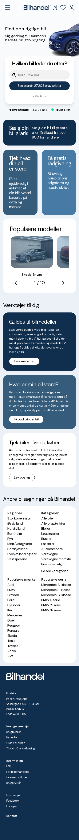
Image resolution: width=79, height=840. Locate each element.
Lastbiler (48, 544)
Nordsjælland (17, 549)
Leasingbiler (50, 533)
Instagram (12, 806)
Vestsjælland (17, 559)
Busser (46, 538)
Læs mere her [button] (24, 361)
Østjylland (15, 523)
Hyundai (13, 605)
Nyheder (11, 737)
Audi (10, 584)
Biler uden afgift (53, 564)
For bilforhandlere (17, 772)
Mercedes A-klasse (56, 584)
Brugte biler (13, 732)
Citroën (13, 595)
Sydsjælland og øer (22, 554)
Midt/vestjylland (19, 544)
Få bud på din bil (26, 419)
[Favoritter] (63, 7)
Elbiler (45, 528)
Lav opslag (22, 477)
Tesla (11, 640)
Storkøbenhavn (19, 518)
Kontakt (11, 816)
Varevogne (49, 554)
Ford (11, 600)
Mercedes (15, 615)
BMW (11, 590)
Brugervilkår (13, 783)
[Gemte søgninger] (55, 7)
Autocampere (52, 549)
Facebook (12, 800)
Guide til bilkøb (15, 743)
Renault (13, 630)
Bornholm (14, 533)
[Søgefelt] (42, 75)
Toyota (12, 646)
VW (10, 656)
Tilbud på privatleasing (20, 748)
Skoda (12, 635)
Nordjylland (16, 528)
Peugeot (13, 625)
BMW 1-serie (50, 600)
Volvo (11, 651)
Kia (9, 610)
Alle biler (47, 518)
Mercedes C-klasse (56, 595)
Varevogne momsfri (56, 559)
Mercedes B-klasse (56, 590)
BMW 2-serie (51, 605)
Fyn (10, 538)
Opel (11, 620)
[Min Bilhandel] (71, 7)
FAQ (8, 766)
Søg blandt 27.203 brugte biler (39, 85)
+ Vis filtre (39, 96)
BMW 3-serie (51, 610)
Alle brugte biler (53, 523)
